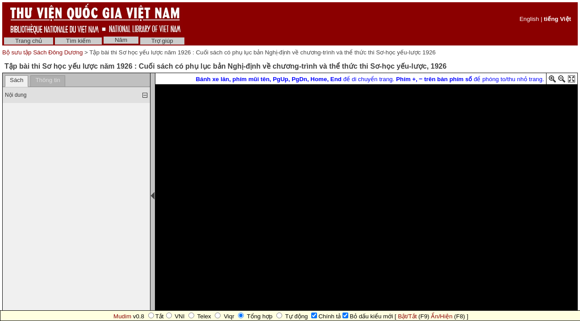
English (529, 19)
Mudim (122, 316)
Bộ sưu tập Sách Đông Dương (43, 52)
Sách (16, 80)
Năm (121, 40)
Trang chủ (28, 40)
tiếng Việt (557, 19)
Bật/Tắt (407, 316)
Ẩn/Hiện (441, 316)
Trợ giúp (162, 40)
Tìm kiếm (78, 40)
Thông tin (47, 80)
